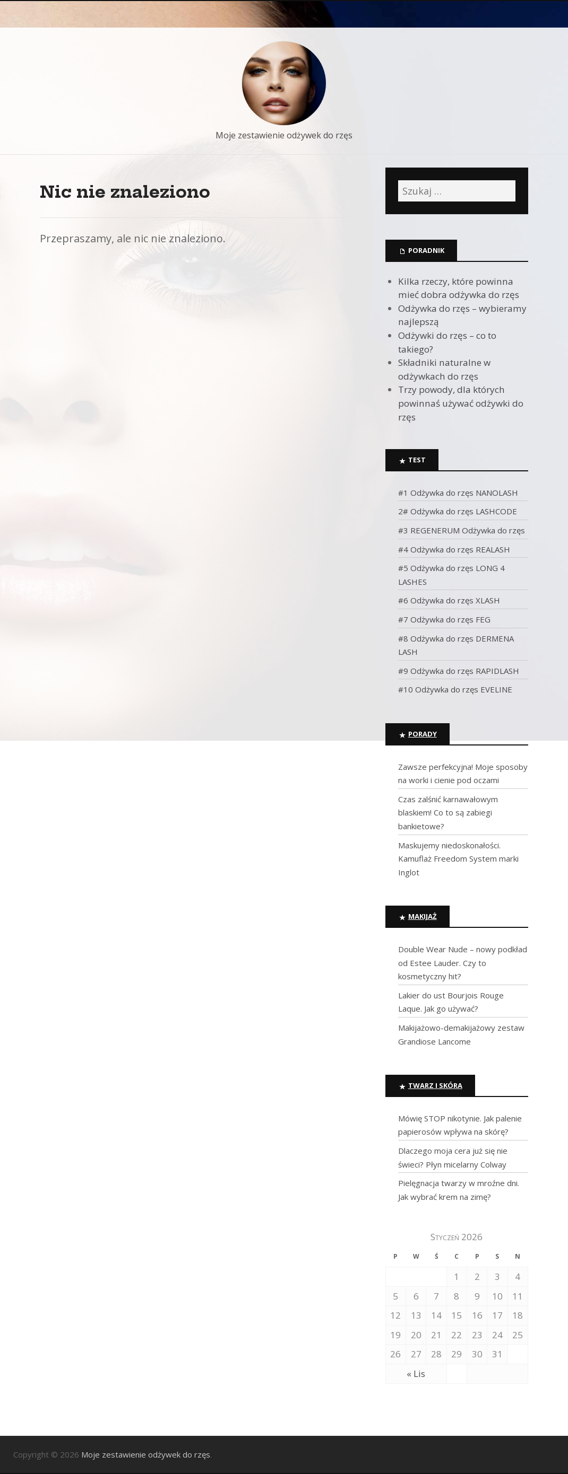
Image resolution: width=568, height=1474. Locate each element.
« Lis (416, 1373)
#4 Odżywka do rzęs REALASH (454, 549)
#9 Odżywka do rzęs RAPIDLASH (458, 670)
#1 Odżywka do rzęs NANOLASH (458, 492)
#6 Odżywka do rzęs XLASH (449, 600)
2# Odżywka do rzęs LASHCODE (457, 511)
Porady (422, 734)
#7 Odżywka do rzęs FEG (444, 619)
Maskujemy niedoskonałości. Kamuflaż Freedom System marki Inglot (458, 859)
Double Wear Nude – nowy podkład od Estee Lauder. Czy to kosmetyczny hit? (462, 962)
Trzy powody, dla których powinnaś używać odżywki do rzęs (460, 403)
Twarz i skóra (435, 1085)
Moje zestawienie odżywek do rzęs (284, 135)
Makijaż (422, 916)
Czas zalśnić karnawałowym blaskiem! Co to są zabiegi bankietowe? (448, 812)
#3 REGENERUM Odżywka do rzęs (461, 530)
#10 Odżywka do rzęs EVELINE (455, 689)
